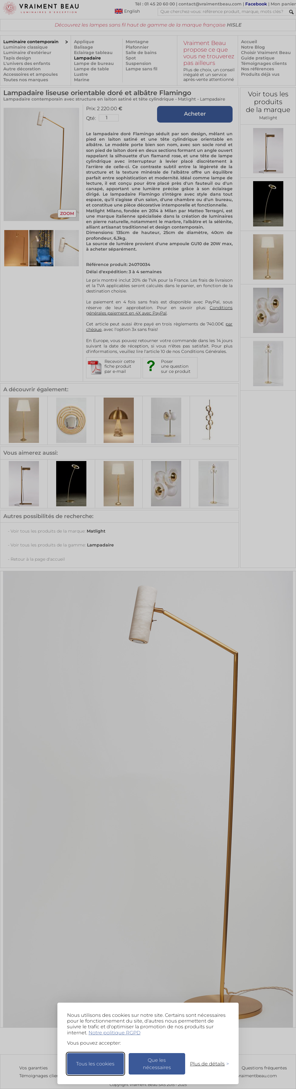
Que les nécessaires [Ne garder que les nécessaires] (157, 1063)
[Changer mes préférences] (206, 1064)
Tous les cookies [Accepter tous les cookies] (95, 1064)
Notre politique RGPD (114, 1033)
